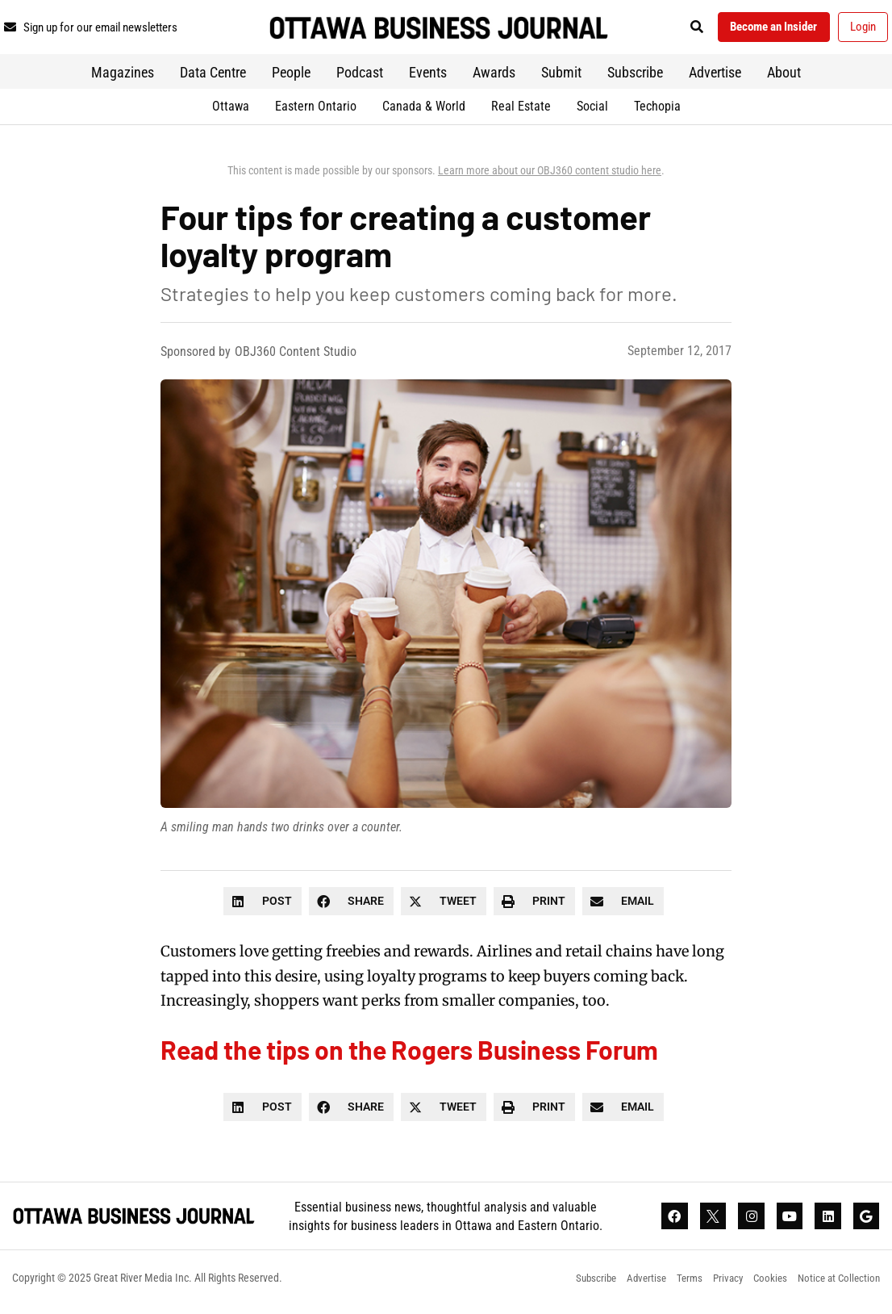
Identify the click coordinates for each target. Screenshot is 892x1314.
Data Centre (213, 77)
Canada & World (423, 111)
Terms (675, 1285)
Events (428, 77)
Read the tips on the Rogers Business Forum (409, 1054)
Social (592, 111)
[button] (678, 29)
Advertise (715, 77)
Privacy (717, 1285)
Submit (561, 77)
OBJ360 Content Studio (295, 356)
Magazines (122, 77)
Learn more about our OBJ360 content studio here (549, 175)
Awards (494, 77)
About (784, 77)
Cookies (763, 1285)
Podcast (359, 77)
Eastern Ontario (315, 111)
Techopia (657, 111)
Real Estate (521, 111)
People (291, 77)
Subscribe (635, 77)
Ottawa (230, 111)
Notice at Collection (836, 1285)
